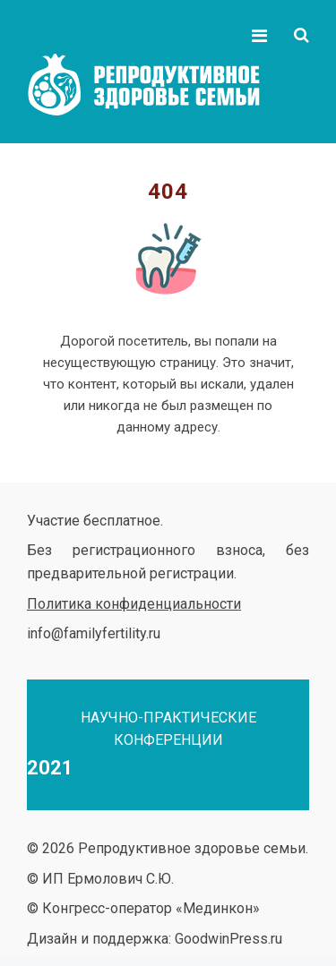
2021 (50, 768)
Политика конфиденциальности (134, 603)
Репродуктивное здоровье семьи (161, 85)
